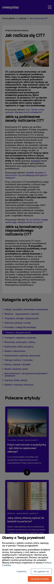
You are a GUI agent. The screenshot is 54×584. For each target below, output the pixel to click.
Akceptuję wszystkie (40, 579)
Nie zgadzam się (41, 571)
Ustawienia (21, 571)
